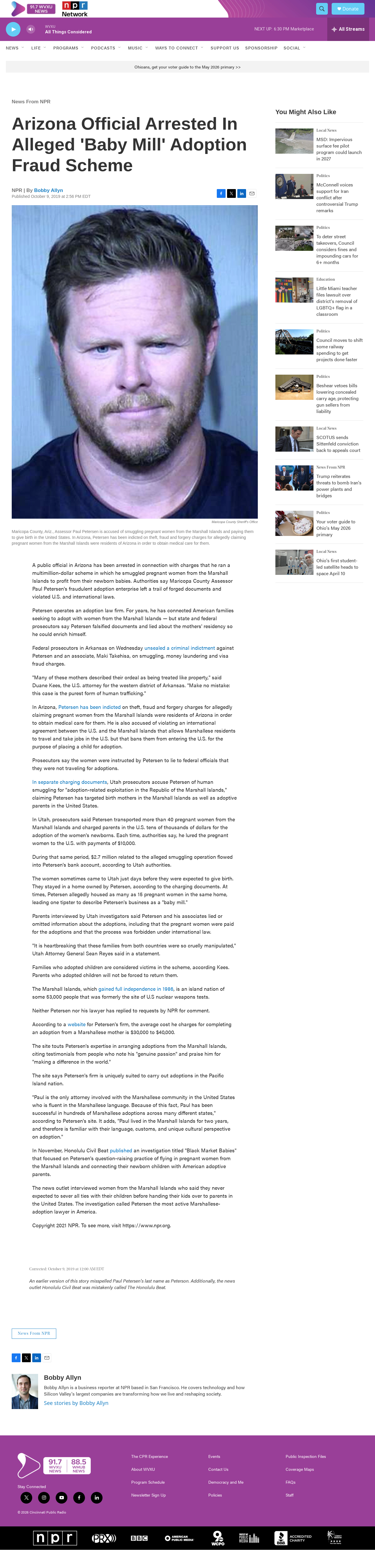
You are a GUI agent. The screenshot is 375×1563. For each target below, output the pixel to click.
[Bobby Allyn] (25, 1404)
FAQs (291, 1495)
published (121, 1163)
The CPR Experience (149, 1469)
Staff (290, 1508)
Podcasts (103, 61)
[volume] (31, 42)
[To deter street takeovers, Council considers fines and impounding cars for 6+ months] (294, 251)
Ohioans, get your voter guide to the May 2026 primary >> (187, 80)
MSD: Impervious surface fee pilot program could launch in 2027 (339, 162)
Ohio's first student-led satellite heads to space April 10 (337, 580)
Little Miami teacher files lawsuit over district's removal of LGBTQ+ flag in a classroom (336, 314)
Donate (354, 15)
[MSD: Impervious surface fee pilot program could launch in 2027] (294, 154)
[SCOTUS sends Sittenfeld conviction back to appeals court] (294, 452)
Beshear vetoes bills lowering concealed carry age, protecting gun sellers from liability (337, 411)
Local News (326, 143)
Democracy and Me (225, 1495)
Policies (215, 1508)
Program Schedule (148, 1495)
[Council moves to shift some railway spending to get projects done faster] (294, 355)
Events (214, 1469)
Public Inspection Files (306, 1469)
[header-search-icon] (324, 15)
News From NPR (31, 115)
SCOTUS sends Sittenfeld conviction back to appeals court (338, 457)
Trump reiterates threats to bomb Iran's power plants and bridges (339, 499)
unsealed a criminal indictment (180, 660)
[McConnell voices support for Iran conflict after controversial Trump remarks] (294, 199)
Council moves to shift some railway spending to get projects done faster (339, 363)
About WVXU (143, 1482)
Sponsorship (261, 61)
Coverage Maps (300, 1482)
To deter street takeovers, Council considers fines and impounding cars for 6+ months (337, 262)
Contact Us (218, 1482)
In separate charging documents (69, 794)
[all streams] (348, 42)
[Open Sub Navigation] (23, 61)
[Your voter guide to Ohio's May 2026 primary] (294, 536)
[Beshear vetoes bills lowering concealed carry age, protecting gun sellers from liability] (294, 400)
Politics (323, 189)
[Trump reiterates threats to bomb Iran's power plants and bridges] (294, 491)
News (12, 61)
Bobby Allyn (48, 203)
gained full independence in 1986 (135, 1001)
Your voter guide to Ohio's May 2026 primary (335, 541)
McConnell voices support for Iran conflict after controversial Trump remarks (337, 210)
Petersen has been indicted (89, 720)
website (77, 1037)
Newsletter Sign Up (148, 1508)
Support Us (225, 61)
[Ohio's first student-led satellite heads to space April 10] (294, 575)
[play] (13, 42)
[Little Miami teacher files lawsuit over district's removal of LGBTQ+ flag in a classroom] (294, 303)
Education (325, 292)
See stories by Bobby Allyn (76, 1416)
